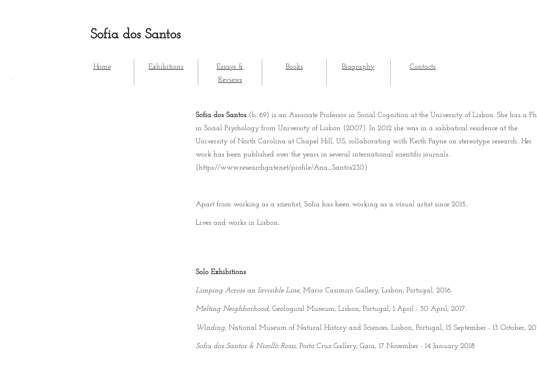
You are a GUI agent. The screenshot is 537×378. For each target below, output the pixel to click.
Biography (358, 67)
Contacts (423, 67)
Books (294, 67)
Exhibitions (166, 67)
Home (102, 67)
